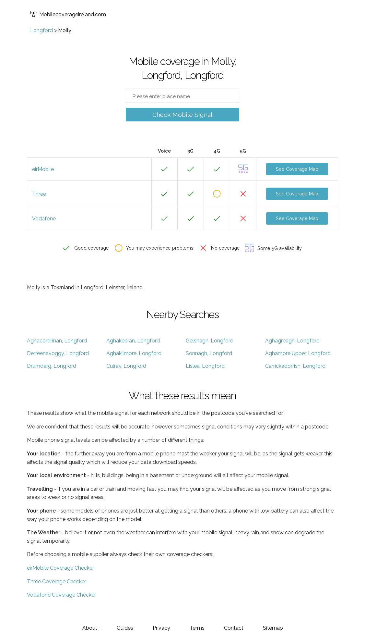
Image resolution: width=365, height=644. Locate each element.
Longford (41, 30)
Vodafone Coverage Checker (61, 595)
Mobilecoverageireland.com (68, 14)
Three (39, 194)
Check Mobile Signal (182, 114)
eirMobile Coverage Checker (60, 568)
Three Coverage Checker (56, 581)
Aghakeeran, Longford (133, 341)
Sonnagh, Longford (209, 353)
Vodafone (44, 219)
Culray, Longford (126, 366)
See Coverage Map (297, 169)
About (89, 628)
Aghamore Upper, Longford (298, 353)
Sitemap (273, 628)
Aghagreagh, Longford (292, 341)
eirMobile (43, 169)
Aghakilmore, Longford (133, 353)
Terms (197, 628)
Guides (125, 628)
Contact (233, 628)
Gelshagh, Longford (209, 341)
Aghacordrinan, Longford (57, 341)
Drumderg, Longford (51, 366)
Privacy (161, 628)
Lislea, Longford (205, 366)
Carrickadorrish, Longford (295, 366)
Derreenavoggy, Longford (58, 353)
